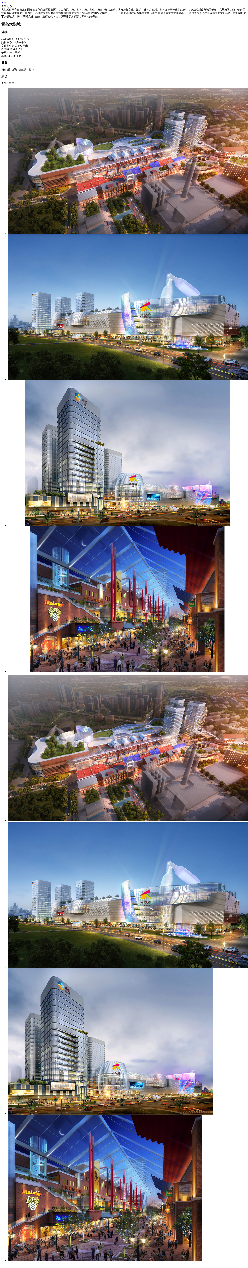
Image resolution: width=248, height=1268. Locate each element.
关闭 (3, 2)
